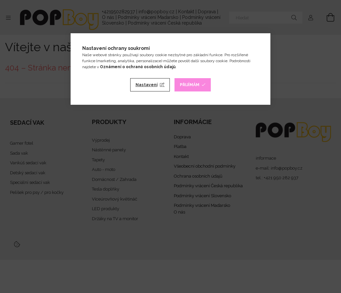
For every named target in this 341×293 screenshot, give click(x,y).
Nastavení (147, 84)
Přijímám (189, 84)
